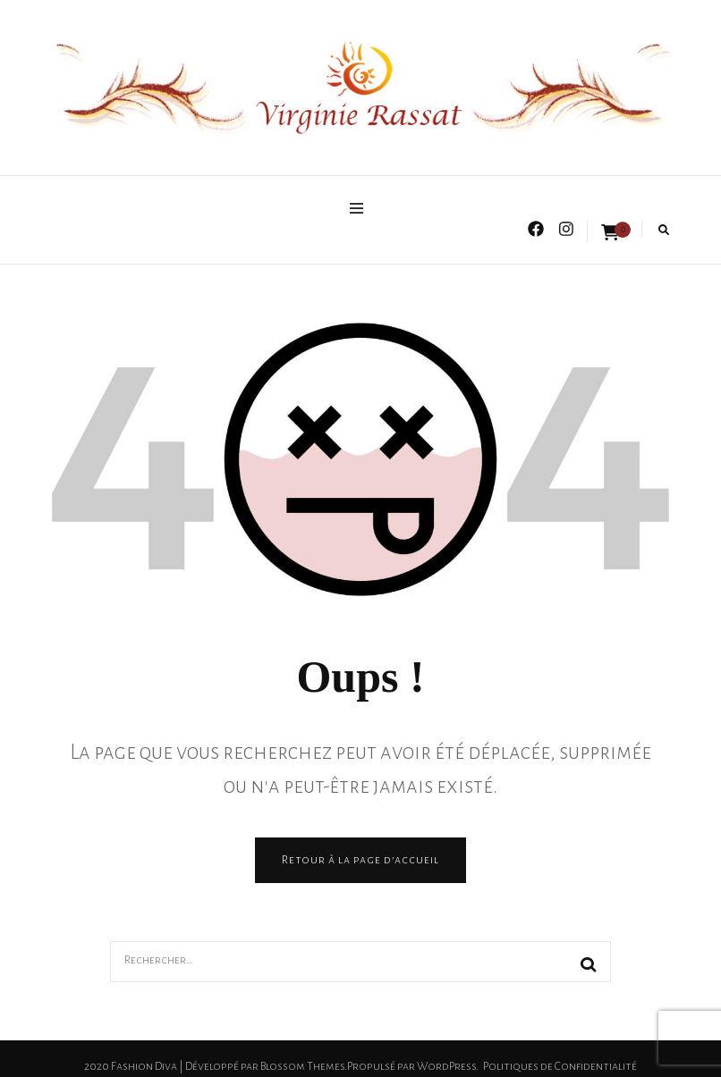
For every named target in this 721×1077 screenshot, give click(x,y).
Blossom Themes (302, 1066)
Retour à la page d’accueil (360, 860)
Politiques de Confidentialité (560, 1066)
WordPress (446, 1066)
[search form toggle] (663, 230)
